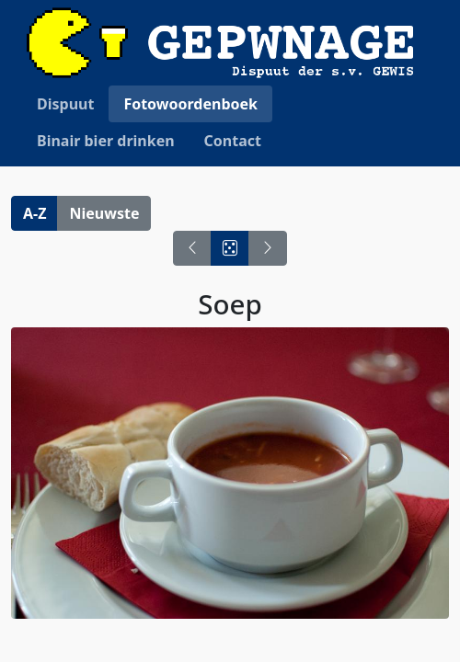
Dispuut (65, 104)
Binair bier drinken (106, 141)
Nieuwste (104, 213)
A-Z (34, 213)
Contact (232, 141)
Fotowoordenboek (190, 104)
